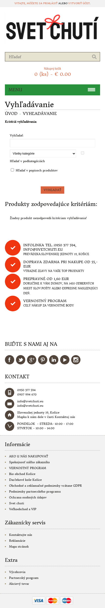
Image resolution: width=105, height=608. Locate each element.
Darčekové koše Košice (25, 480)
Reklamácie (17, 540)
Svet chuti (16, 503)
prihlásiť (50, 3)
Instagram (75, 359)
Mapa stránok (19, 546)
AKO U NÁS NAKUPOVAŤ (28, 456)
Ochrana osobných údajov (28, 497)
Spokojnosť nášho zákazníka (29, 462)
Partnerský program (24, 578)
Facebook (9, 359)
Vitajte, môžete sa (28, 3)
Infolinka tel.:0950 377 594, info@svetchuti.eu (49, 247)
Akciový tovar (19, 583)
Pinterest (42, 359)
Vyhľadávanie (40, 113)
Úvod (11, 113)
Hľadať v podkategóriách (27, 161)
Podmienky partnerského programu (35, 491)
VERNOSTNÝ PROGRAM (27, 468)
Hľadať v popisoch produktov (37, 170)
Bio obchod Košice (22, 474)
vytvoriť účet (79, 3)
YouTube (64, 359)
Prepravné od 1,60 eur (46, 279)
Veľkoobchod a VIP (22, 509)
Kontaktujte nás (20, 535)
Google (31, 359)
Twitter (20, 359)
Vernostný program (44, 301)
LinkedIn (53, 359)
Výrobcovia (17, 572)
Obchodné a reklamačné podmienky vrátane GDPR (45, 485)
